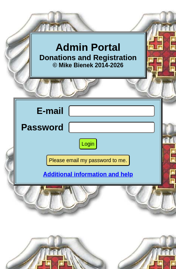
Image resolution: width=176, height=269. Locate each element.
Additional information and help (88, 174)
